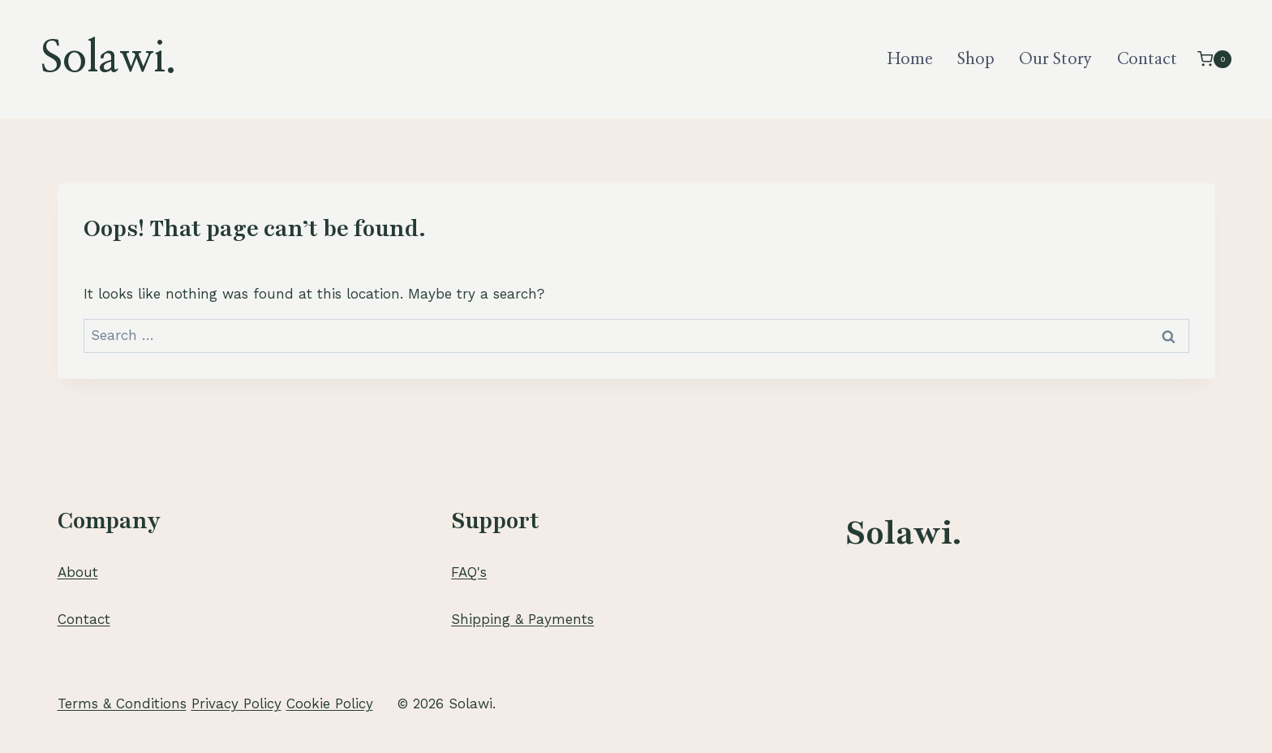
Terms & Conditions (122, 703)
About (78, 572)
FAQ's (469, 572)
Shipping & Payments (522, 619)
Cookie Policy (329, 703)
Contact (1147, 59)
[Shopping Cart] (1214, 58)
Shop (976, 59)
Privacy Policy (236, 703)
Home (910, 59)
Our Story (1055, 59)
